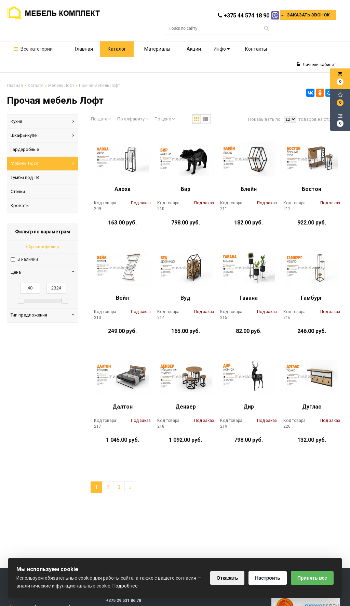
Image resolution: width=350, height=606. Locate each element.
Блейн (249, 189)
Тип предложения (42, 315)
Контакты (256, 49)
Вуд (185, 298)
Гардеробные (25, 149)
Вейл (122, 298)
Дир (248, 406)
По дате (101, 118)
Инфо (222, 49)
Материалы (157, 49)
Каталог (117, 49)
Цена (42, 272)
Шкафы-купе (42, 135)
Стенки (18, 191)
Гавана (249, 298)
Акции (194, 49)
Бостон (311, 189)
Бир (185, 189)
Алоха (123, 189)
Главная (84, 49)
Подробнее (125, 586)
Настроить (267, 578)
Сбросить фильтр (42, 246)
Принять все (312, 578)
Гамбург (312, 298)
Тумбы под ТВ (25, 177)
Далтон (122, 406)
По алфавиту (132, 118)
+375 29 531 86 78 (123, 600)
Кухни (42, 121)
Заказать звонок (308, 14)
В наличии (27, 259)
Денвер (185, 406)
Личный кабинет (316, 64)
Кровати (20, 205)
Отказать (227, 578)
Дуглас (311, 406)
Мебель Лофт (42, 163)
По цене (164, 118)
